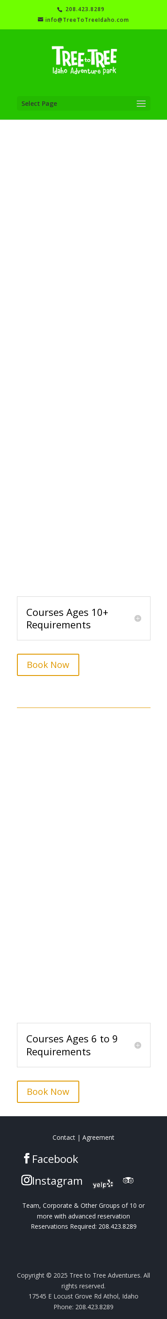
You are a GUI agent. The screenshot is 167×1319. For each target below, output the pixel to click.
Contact (64, 1137)
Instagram (57, 1180)
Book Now (48, 665)
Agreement (98, 1137)
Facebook (55, 1158)
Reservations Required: (64, 1226)
